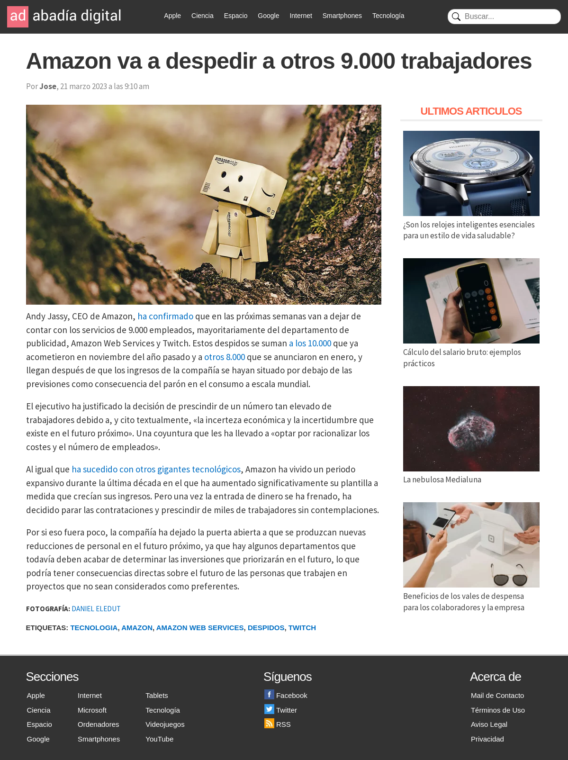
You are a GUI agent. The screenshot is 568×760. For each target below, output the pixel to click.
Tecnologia (93, 628)
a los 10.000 (310, 343)
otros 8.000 (224, 356)
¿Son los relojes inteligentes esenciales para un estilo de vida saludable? (471, 224)
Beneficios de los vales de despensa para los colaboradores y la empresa (471, 596)
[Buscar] (504, 16)
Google (268, 15)
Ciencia (202, 15)
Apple (172, 15)
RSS (277, 724)
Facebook (285, 695)
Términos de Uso (498, 710)
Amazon (137, 628)
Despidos (266, 628)
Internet (300, 15)
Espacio (236, 15)
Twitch (302, 628)
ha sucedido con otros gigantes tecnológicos (156, 469)
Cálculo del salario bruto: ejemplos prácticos (471, 352)
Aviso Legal (489, 724)
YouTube (159, 739)
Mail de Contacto (497, 695)
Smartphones (342, 15)
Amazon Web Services (200, 628)
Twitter (280, 710)
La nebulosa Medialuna (471, 474)
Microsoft (92, 710)
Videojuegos (164, 724)
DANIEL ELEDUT (96, 608)
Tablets (156, 695)
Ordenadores (98, 724)
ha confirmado (165, 316)
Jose (47, 86)
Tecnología (388, 15)
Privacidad (487, 739)
